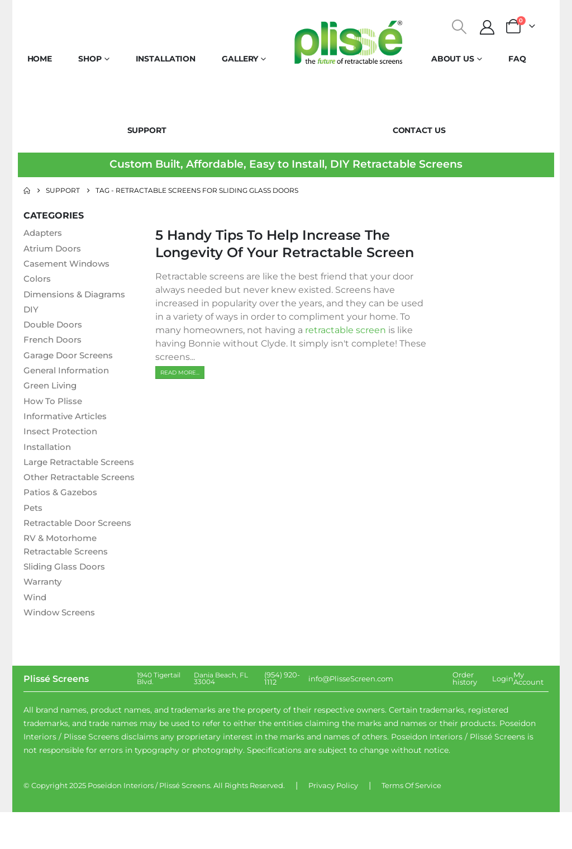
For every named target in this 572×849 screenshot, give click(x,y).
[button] (459, 27)
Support (146, 130)
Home (40, 59)
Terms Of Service (411, 822)
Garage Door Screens (71, 358)
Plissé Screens (184, 822)
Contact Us (419, 130)
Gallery (240, 59)
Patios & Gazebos (62, 526)
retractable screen (345, 330)
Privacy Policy (333, 822)
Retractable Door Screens (81, 557)
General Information (69, 374)
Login (502, 715)
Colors (37, 280)
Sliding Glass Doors (66, 602)
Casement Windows (69, 264)
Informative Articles (68, 421)
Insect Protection (62, 436)
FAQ (517, 59)
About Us (452, 59)
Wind (35, 633)
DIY (31, 311)
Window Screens (61, 649)
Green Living (52, 390)
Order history (464, 715)
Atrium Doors (54, 249)
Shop (90, 59)
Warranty (44, 618)
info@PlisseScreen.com (350, 715)
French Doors (54, 343)
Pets (33, 542)
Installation (166, 59)
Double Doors (54, 327)
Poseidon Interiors (121, 822)
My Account (528, 715)
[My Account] (487, 27)
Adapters (44, 233)
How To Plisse (53, 405)
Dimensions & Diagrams (77, 296)
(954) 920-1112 (282, 715)
